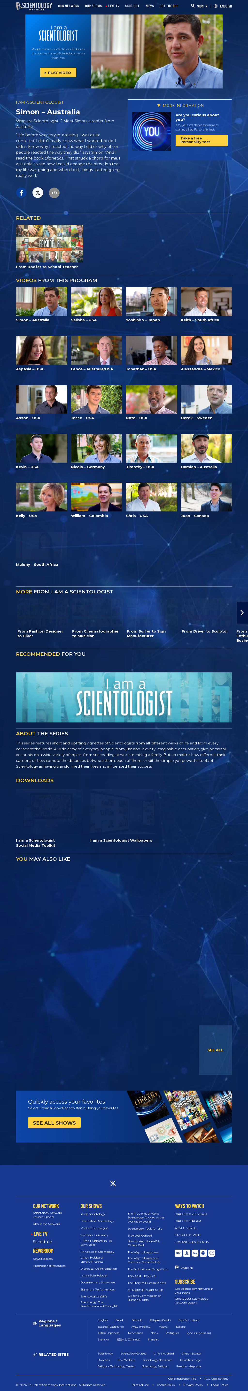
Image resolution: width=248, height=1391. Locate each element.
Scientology (105, 1353)
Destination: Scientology (97, 1221)
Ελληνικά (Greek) (160, 1320)
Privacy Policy (193, 1385)
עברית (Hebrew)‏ (141, 1326)
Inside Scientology (92, 1214)
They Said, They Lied (141, 1276)
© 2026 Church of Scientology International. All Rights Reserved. (61, 1385)
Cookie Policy (166, 1385)
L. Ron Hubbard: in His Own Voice (96, 1243)
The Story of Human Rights (147, 1283)
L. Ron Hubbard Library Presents (91, 1259)
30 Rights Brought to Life (145, 1290)
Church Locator (191, 1353)
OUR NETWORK (68, 6)
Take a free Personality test (195, 140)
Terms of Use (140, 1385)
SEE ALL (216, 1050)
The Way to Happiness (143, 1252)
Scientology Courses (133, 1353)
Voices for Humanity (94, 1235)
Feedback (186, 1268)
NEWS (150, 6)
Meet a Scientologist (94, 1228)
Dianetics (104, 1360)
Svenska (103, 1339)
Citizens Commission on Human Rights (145, 1298)
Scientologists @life (93, 1296)
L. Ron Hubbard (164, 1353)
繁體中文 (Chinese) (128, 1339)
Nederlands (135, 1333)
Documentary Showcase (97, 1282)
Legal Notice (219, 1385)
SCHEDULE (132, 6)
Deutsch (137, 1320)
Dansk (120, 1320)
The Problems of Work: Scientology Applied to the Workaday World (146, 1217)
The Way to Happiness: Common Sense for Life (144, 1260)
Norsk (154, 1333)
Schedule (42, 1241)
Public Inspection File (181, 1378)
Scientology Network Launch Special (47, 1215)
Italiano (181, 1326)
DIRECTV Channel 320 (191, 1214)
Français (153, 1339)
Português (172, 1333)
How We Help (126, 1360)
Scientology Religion (155, 1366)
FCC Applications (216, 1378)
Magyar (163, 1326)
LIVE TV (113, 6)
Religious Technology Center (116, 1366)
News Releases (43, 1258)
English (103, 1320)
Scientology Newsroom (157, 1360)
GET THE (169, 6)
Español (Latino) (188, 1320)
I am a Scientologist (94, 1275)
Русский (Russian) (199, 1333)
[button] (242, 613)
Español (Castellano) (111, 1326)
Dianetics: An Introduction (98, 1268)
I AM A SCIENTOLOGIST (40, 102)
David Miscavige (190, 1360)
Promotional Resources (49, 1265)
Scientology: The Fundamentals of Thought (98, 1304)
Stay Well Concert (140, 1235)
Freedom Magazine (188, 1366)
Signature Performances (97, 1289)
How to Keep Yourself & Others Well (143, 1243)
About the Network (46, 1224)
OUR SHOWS (93, 6)
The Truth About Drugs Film (148, 1269)
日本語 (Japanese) (109, 1333)
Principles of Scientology (97, 1251)
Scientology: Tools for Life (145, 1228)
